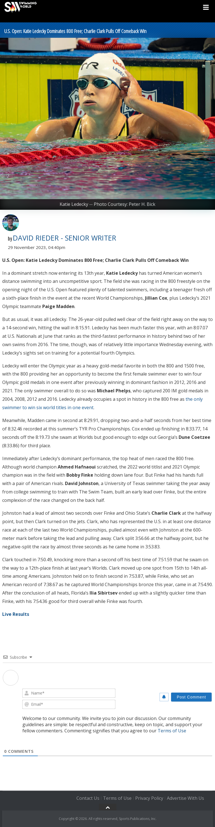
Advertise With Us (185, 798)
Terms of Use (172, 731)
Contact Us (87, 798)
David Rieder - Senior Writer (64, 238)
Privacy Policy (149, 798)
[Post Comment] (191, 697)
